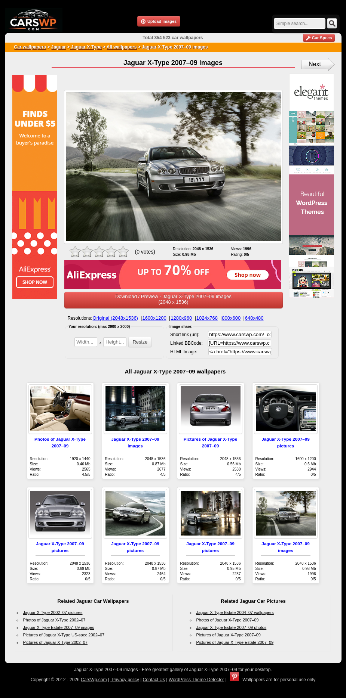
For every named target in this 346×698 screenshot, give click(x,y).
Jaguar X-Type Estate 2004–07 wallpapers (235, 612)
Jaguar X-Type (85, 47)
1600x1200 (154, 318)
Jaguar (58, 47)
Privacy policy (124, 679)
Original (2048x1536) (115, 318)
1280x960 (181, 318)
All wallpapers (122, 47)
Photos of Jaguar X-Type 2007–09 (227, 620)
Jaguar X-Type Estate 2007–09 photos (231, 627)
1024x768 (207, 318)
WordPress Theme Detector (196, 679)
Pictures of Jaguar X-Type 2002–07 (55, 642)
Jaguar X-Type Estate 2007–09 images (58, 627)
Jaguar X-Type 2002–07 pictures (53, 612)
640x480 (254, 318)
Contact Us (154, 679)
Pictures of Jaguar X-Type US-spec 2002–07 (64, 635)
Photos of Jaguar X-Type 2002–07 (54, 620)
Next (315, 64)
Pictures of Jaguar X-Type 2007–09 (228, 635)
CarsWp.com (94, 679)
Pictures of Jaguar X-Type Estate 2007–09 (235, 642)
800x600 (231, 318)
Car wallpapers (30, 47)
